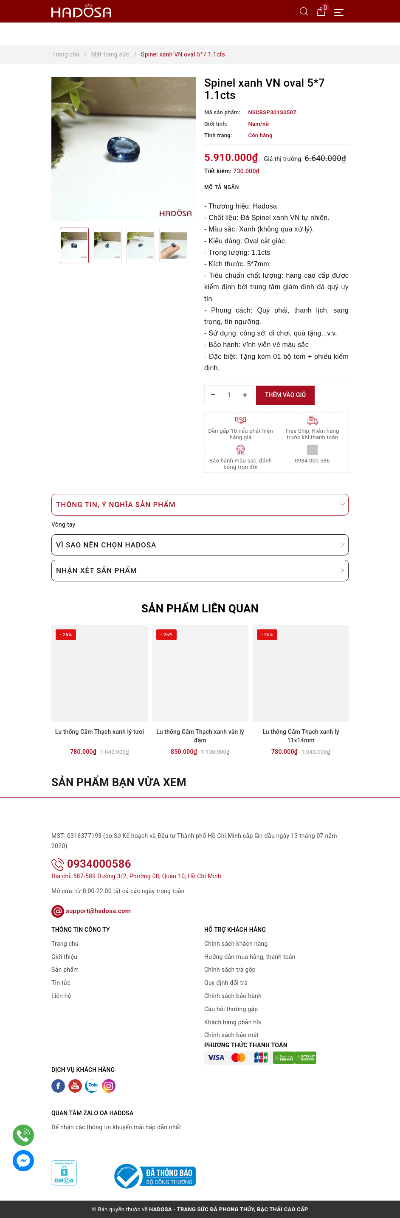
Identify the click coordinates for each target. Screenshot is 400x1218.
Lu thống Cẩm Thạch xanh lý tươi (99, 731)
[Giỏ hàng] (321, 11)
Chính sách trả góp (230, 969)
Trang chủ (65, 943)
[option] (123, 149)
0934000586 (91, 863)
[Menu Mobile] (341, 11)
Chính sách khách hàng (236, 943)
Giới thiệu (64, 956)
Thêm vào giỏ (285, 395)
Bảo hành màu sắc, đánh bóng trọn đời (240, 463)
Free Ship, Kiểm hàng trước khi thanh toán (312, 434)
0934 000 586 (312, 460)
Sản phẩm (65, 969)
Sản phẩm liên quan (200, 608)
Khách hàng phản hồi (233, 1022)
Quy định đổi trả (226, 982)
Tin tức (60, 982)
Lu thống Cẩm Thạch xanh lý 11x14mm (300, 736)
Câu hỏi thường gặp (231, 1009)
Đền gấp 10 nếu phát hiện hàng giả (240, 434)
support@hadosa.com (91, 911)
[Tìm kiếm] (304, 11)
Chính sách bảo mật (231, 1035)
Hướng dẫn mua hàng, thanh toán (250, 956)
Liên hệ (61, 995)
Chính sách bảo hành (233, 995)
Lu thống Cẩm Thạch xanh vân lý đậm (200, 736)
